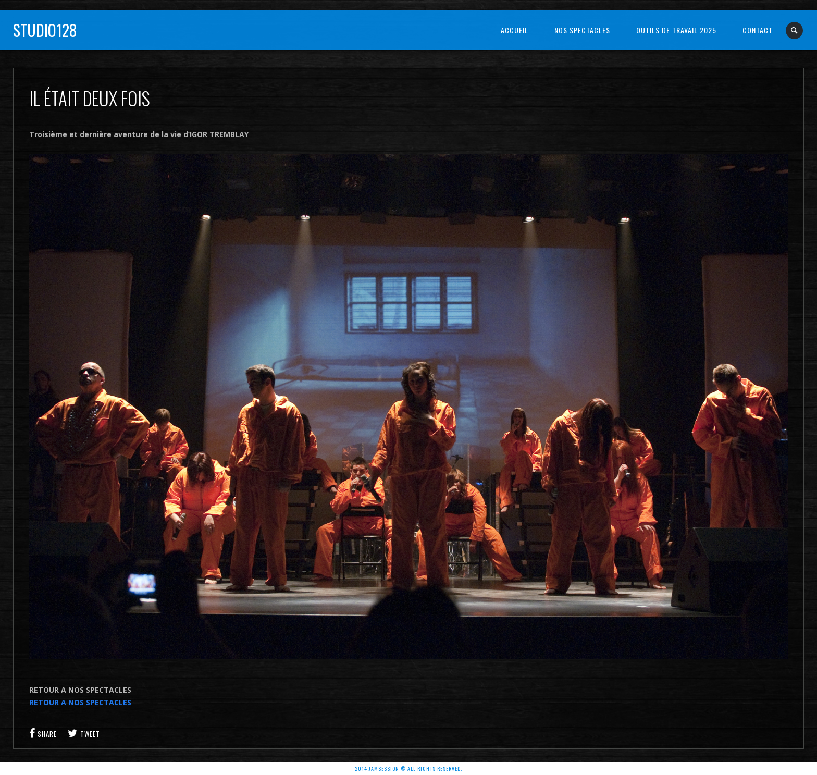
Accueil (514, 29)
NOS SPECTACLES (582, 29)
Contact (757, 29)
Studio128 (45, 30)
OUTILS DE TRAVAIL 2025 (676, 29)
